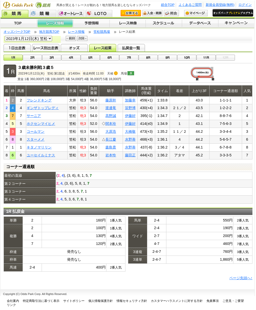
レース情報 (55, 23)
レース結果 (102, 48)
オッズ (74, 48)
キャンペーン (236, 23)
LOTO (99, 13)
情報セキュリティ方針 (132, 300)
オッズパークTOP (17, 32)
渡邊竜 (110, 108)
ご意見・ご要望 (233, 300)
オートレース (71, 13)
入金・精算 (152, 13)
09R (167, 58)
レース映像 (127, 23)
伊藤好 (130, 116)
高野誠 (110, 116)
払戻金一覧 (131, 48)
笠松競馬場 (101, 32)
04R (71, 58)
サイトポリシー (74, 300)
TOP (19, 23)
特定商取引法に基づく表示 (41, 300)
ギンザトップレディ (43, 108)
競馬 (15, 13)
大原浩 (110, 131)
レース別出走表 (45, 48)
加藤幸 (130, 100)
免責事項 (212, 300)
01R (13, 58)
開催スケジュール (164, 23)
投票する (131, 13)
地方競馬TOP (49, 32)
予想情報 (91, 23)
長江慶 (110, 139)
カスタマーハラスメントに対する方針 (177, 300)
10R (186, 58)
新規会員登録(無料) (220, 5)
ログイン (245, 5)
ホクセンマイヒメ (41, 124)
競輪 (43, 13)
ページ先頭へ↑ (240, 278)
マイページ (196, 13)
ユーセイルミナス (41, 155)
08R (148, 58)
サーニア (34, 116)
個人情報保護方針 (100, 300)
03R (51, 58)
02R (32, 58)
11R (206, 58)
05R (90, 58)
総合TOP (167, 5)
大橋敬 (130, 131)
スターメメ (35, 139)
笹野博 (130, 108)
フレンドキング (39, 100)
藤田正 (130, 155)
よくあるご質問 (190, 5)
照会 (171, 13)
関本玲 (110, 124)
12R (225, 58)
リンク (11, 304)
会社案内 (13, 300)
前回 (71, 38)
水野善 (130, 139)
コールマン (35, 131)
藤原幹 (110, 100)
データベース (200, 23)
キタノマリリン (39, 147)
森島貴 (110, 147)
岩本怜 (110, 155)
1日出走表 (17, 48)
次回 (82, 38)
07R (128, 58)
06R (109, 58)
